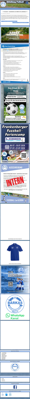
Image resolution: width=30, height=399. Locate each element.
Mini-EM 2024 (3, 354)
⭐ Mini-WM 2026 (4, 352)
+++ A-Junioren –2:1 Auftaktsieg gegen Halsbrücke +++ (21, 22)
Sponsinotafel (3, 358)
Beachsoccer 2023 (4, 356)
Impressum (3, 379)
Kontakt (3, 378)
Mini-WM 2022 (3, 357)
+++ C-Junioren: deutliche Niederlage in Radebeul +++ (9, 21)
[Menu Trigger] (27, 3)
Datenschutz (3, 380)
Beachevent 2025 (4, 353)
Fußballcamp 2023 (4, 355)
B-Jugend (9, 13)
